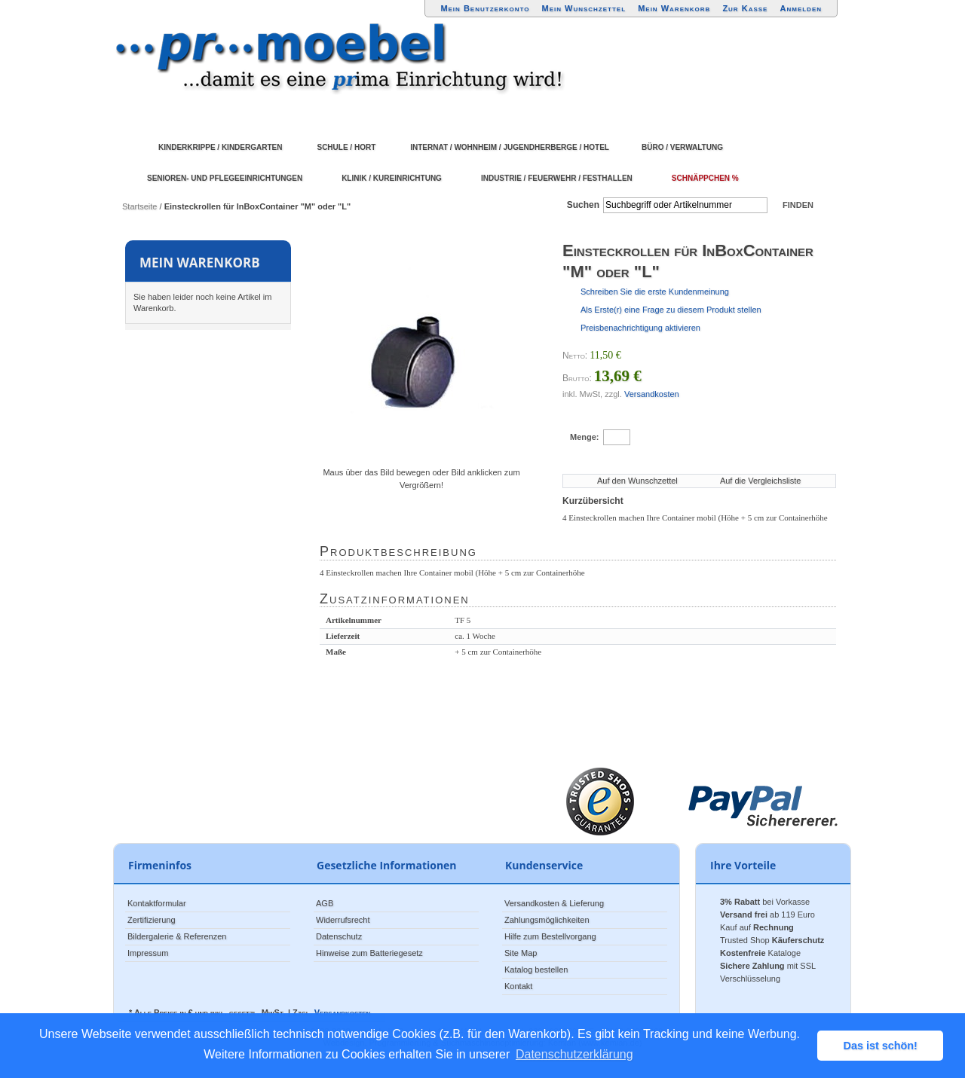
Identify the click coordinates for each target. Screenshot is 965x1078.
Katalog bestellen (536, 969)
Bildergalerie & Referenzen (176, 936)
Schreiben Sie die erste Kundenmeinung (655, 291)
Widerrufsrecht (343, 919)
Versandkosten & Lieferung (554, 903)
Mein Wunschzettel (583, 8)
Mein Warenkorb (674, 8)
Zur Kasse (744, 8)
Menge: (584, 436)
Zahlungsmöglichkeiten (547, 919)
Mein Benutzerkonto (484, 8)
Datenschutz (339, 936)
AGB (324, 903)
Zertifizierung (151, 919)
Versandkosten (651, 394)
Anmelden (801, 8)
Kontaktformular (156, 903)
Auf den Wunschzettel (637, 480)
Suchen (583, 205)
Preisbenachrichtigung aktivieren (640, 327)
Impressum (147, 952)
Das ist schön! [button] (881, 1046)
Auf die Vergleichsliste (760, 480)
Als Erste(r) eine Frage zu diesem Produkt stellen (671, 309)
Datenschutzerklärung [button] (574, 1054)
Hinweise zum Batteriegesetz (369, 952)
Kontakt (518, 986)
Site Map (520, 952)
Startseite (139, 206)
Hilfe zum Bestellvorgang (550, 936)
